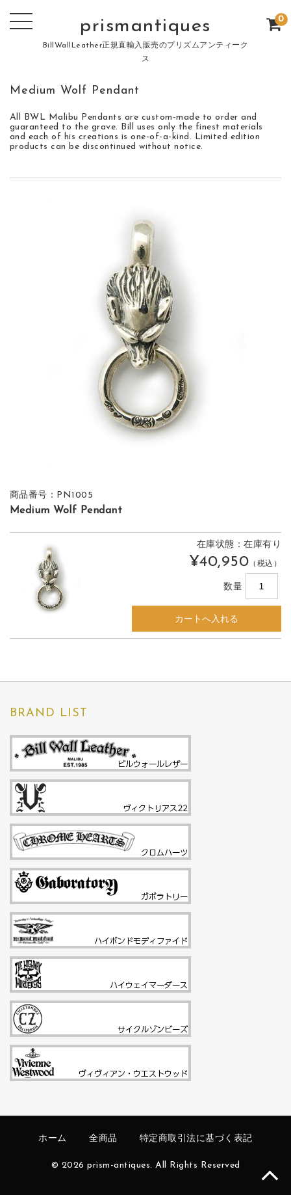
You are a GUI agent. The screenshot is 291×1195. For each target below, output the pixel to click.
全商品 (103, 1139)
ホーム (52, 1139)
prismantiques (145, 26)
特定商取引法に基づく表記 (196, 1139)
